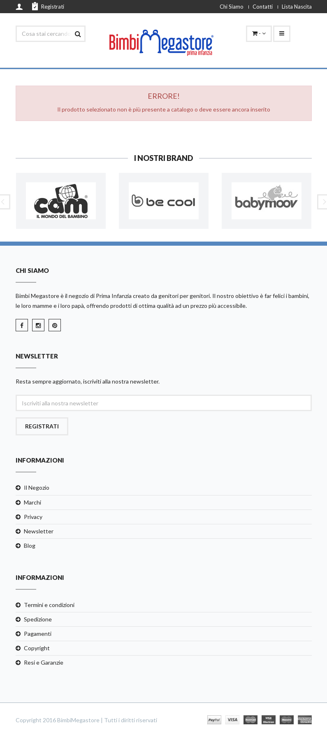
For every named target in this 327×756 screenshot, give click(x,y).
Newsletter (38, 531)
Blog (29, 545)
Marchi (32, 502)
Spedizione (38, 619)
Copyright (37, 647)
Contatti (263, 6)
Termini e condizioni (49, 604)
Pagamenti (37, 633)
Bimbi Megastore (37, 295)
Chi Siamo (232, 6)
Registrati (48, 6)
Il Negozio (36, 487)
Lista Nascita (297, 6)
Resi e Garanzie (43, 662)
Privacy (33, 516)
